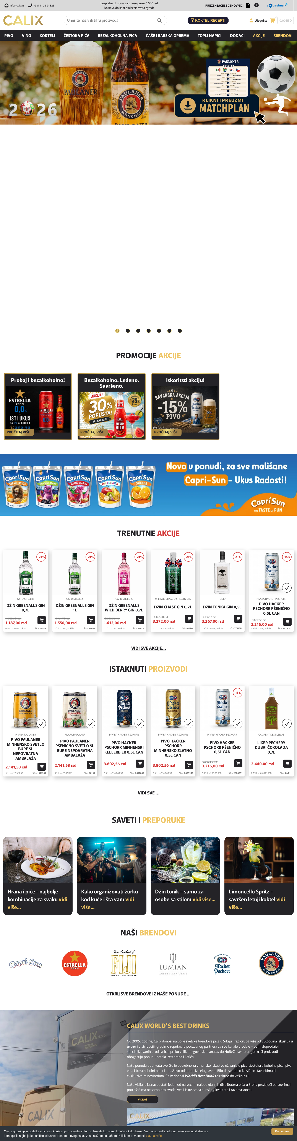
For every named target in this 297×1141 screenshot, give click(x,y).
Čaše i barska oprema (167, 35)
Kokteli (47, 35)
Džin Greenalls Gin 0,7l (25, 394)
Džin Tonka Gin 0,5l (222, 393)
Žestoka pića (76, 35)
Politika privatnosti (155, 1096)
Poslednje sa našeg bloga (105, 1096)
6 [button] (169, 117)
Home (92, 1071)
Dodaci (237, 35)
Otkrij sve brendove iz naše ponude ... (148, 780)
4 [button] (148, 117)
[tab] (117, 117)
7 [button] (180, 117)
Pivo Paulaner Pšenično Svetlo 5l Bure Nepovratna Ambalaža (74, 534)
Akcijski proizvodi (100, 1083)
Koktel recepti (208, 20)
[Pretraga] (159, 20)
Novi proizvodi (98, 1077)
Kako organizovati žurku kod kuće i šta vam (109, 685)
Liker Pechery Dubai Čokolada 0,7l (271, 534)
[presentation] (218, 1035)
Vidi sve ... (148, 579)
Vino (26, 35)
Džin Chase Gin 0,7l (173, 393)
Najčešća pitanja (153, 1071)
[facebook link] (137, 1051)
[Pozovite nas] (40, 5)
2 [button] (128, 117)
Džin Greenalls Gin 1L (75, 394)
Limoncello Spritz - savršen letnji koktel (257, 685)
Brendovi (282, 35)
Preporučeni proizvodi (103, 1090)
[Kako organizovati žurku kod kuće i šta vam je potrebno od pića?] (111, 646)
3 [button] (138, 117)
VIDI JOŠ (143, 886)
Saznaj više (154, 1136)
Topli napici (209, 35)
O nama (148, 1090)
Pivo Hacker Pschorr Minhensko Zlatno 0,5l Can (173, 534)
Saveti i (148, 606)
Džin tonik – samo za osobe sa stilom (185, 681)
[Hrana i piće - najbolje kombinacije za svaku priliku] (38, 646)
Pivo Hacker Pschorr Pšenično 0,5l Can (271, 395)
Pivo (8, 35)
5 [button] (159, 117)
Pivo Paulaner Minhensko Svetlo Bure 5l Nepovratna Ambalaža (25, 535)
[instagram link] (148, 1051)
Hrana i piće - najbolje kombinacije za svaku (37, 685)
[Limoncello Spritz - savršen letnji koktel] (259, 646)
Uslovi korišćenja (154, 1083)
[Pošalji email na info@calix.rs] (13, 5)
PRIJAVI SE (174, 1034)
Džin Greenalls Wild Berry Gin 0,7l (124, 394)
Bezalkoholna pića (117, 35)
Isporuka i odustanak (156, 1077)
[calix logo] (26, 1073)
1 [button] (117, 117)
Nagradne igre (152, 1102)
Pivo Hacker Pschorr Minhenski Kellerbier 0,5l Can (124, 534)
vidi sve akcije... (148, 434)
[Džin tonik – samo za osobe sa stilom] (185, 646)
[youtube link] (159, 1051)
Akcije (259, 35)
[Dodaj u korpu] (41, 407)
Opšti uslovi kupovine (157, 1108)
